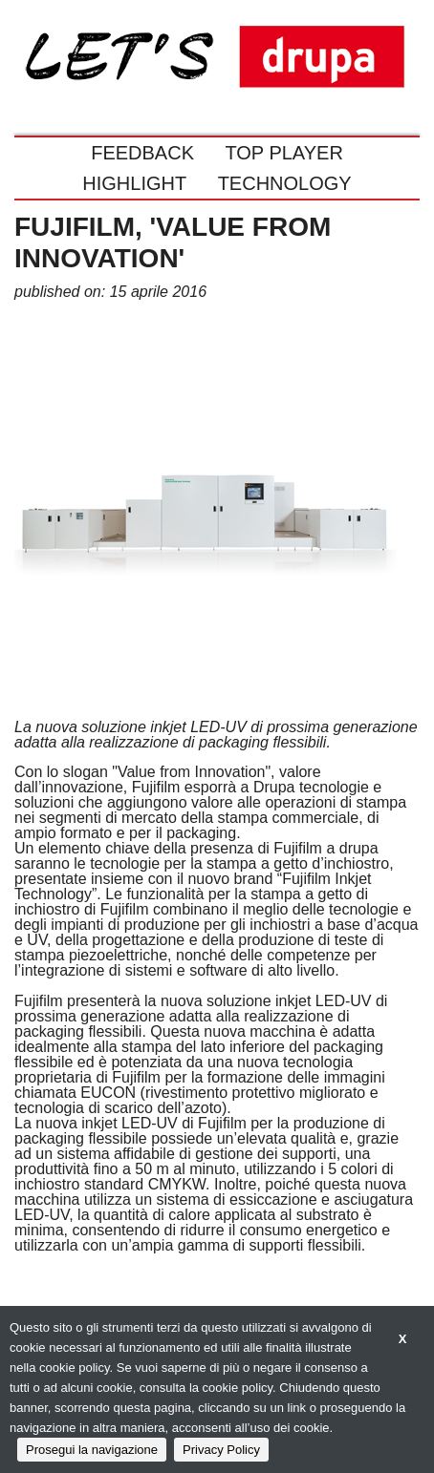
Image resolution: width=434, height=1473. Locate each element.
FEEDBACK (142, 152)
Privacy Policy (221, 1449)
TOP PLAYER (283, 152)
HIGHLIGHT (134, 183)
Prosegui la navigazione (92, 1449)
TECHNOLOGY (285, 183)
